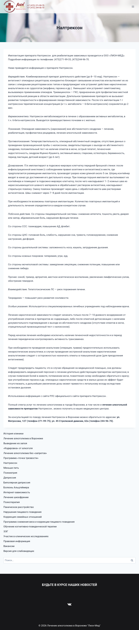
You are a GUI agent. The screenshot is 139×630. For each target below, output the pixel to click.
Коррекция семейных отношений (22, 516)
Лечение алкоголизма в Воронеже (23, 438)
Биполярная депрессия (16, 482)
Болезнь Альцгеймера (16, 487)
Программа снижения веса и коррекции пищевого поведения (39, 521)
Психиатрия (10, 472)
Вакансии (9, 546)
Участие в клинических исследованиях (25, 536)
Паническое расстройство (18, 507)
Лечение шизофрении (15, 497)
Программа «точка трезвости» (20, 458)
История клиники (13, 433)
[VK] (69, 604)
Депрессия (9, 477)
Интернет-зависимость (16, 492)
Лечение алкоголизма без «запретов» (25, 453)
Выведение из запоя (15, 443)
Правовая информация (16, 541)
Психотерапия (11, 502)
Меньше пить (11, 467)
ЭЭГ (5, 531)
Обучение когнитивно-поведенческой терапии (30, 526)
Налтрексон (10, 462)
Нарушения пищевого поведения (22, 511)
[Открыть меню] (133, 6)
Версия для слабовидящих (18, 551)
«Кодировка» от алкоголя (18, 448)
